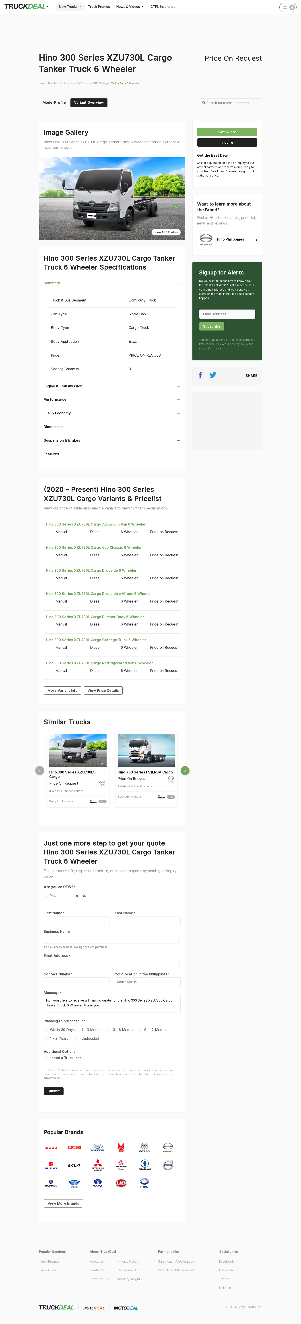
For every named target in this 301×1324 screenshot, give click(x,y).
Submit (53, 1089)
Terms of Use (99, 1277)
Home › (43, 83)
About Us (97, 1259)
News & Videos (132, 6)
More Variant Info (62, 690)
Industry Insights (130, 1277)
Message (52, 991)
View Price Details (103, 690)
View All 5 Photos (166, 232)
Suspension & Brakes (62, 440)
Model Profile (54, 102)
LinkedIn (225, 1286)
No (83, 896)
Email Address (56, 955)
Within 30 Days (62, 1028)
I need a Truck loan (63, 1056)
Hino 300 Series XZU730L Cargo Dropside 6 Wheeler (91, 570)
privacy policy (52, 1075)
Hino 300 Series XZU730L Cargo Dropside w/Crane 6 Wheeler (99, 594)
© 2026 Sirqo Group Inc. (244, 1305)
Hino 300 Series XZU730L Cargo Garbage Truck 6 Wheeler (96, 640)
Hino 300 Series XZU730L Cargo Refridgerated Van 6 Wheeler (99, 663)
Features (51, 454)
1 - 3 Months (91, 1028)
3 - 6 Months (123, 1028)
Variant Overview (89, 102)
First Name (53, 913)
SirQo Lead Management (176, 1268)
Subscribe (212, 326)
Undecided (90, 1036)
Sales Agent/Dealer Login (176, 1259)
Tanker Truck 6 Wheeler (125, 83)
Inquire (227, 142)
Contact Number (58, 973)
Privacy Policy (128, 1259)
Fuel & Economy (57, 413)
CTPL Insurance (165, 6)
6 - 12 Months (155, 1028)
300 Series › (83, 83)
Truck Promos (100, 6)
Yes (53, 896)
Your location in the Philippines (141, 973)
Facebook (226, 1259)
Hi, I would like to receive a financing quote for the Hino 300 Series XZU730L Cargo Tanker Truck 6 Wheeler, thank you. (112, 1003)
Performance (55, 399)
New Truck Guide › (58, 83)
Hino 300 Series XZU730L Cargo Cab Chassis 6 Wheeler (94, 547)
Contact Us (98, 1268)
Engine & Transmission (63, 386)
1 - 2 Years (59, 1036)
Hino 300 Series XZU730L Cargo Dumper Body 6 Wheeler (95, 617)
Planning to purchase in (63, 1019)
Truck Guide (48, 1268)
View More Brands (63, 1201)
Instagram (226, 1268)
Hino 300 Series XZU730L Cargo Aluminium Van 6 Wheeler (96, 524)
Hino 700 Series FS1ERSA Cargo (145, 772)
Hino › (73, 83)
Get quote (227, 132)
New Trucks (70, 6)
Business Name (57, 931)
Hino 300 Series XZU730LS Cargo (72, 774)
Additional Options (60, 1050)
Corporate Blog (129, 1268)
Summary (52, 283)
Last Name (124, 913)
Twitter (224, 1277)
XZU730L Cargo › (100, 83)
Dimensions (54, 427)
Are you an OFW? (58, 887)
